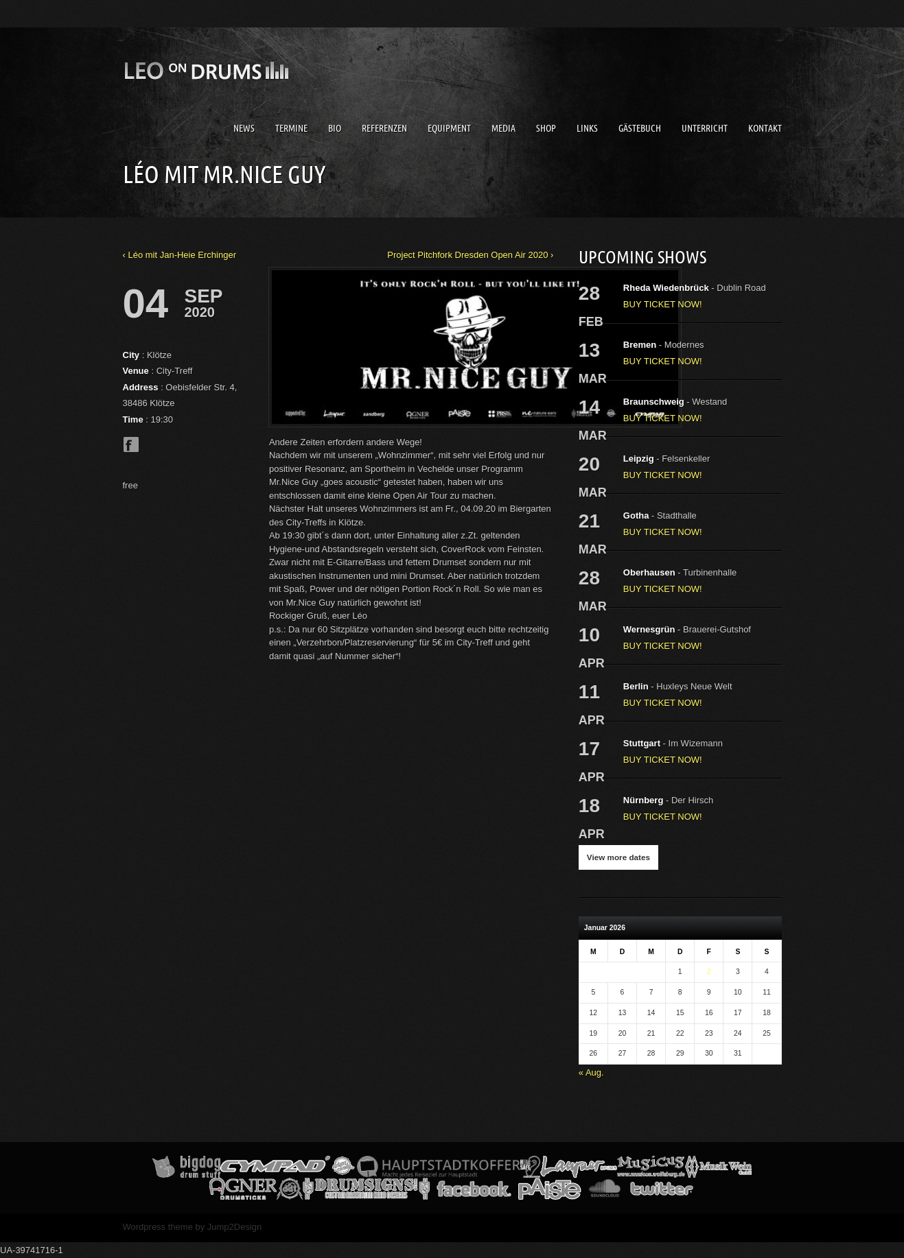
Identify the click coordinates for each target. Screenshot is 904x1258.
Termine (291, 128)
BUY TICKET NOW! (662, 304)
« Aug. (591, 1072)
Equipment (449, 128)
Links (587, 128)
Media (503, 128)
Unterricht (705, 128)
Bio (334, 128)
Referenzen (384, 128)
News (244, 128)
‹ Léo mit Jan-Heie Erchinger (179, 255)
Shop (546, 128)
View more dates (618, 857)
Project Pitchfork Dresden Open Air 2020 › (470, 255)
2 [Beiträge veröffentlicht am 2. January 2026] (709, 971)
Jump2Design (234, 1227)
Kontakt (765, 128)
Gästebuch (639, 128)
